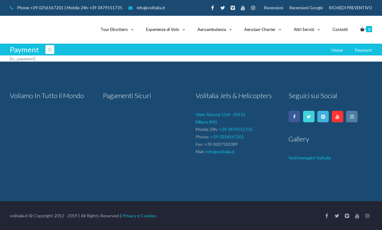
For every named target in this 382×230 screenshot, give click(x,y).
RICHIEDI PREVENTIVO (350, 7)
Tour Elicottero (114, 29)
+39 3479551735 (105, 7)
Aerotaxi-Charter (260, 29)
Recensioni (273, 7)
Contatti (340, 29)
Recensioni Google (306, 7)
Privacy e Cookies (139, 215)
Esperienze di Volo (162, 29)
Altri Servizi (304, 29)
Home (337, 50)
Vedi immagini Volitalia (310, 157)
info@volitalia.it (151, 7)
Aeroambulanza (212, 29)
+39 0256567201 (47, 7)
